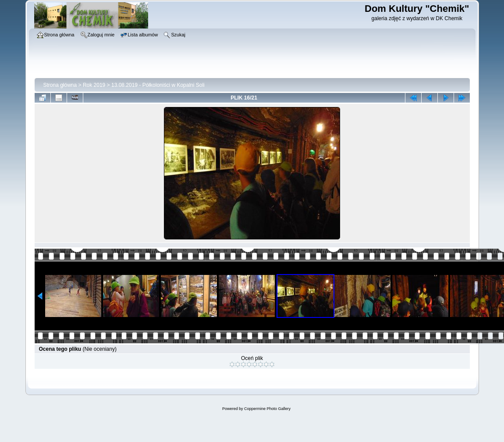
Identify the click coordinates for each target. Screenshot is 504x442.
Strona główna (60, 85)
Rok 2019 (94, 85)
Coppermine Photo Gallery (267, 408)
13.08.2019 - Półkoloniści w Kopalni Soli (158, 85)
